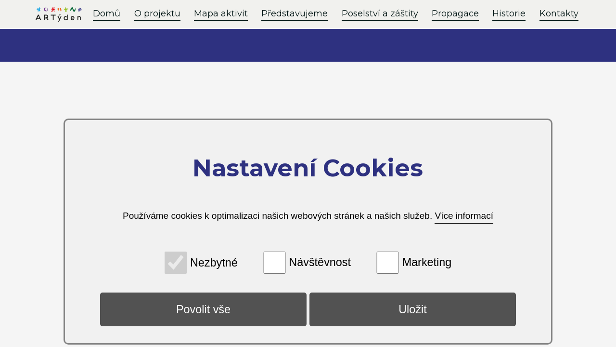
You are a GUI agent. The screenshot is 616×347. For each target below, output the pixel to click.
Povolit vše (203, 309)
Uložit (412, 309)
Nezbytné (214, 262)
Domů (106, 13)
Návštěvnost (320, 262)
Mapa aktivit (221, 13)
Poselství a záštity (380, 13)
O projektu (157, 13)
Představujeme (294, 13)
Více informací (464, 216)
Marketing (427, 262)
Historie (509, 13)
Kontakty (558, 13)
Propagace (455, 13)
